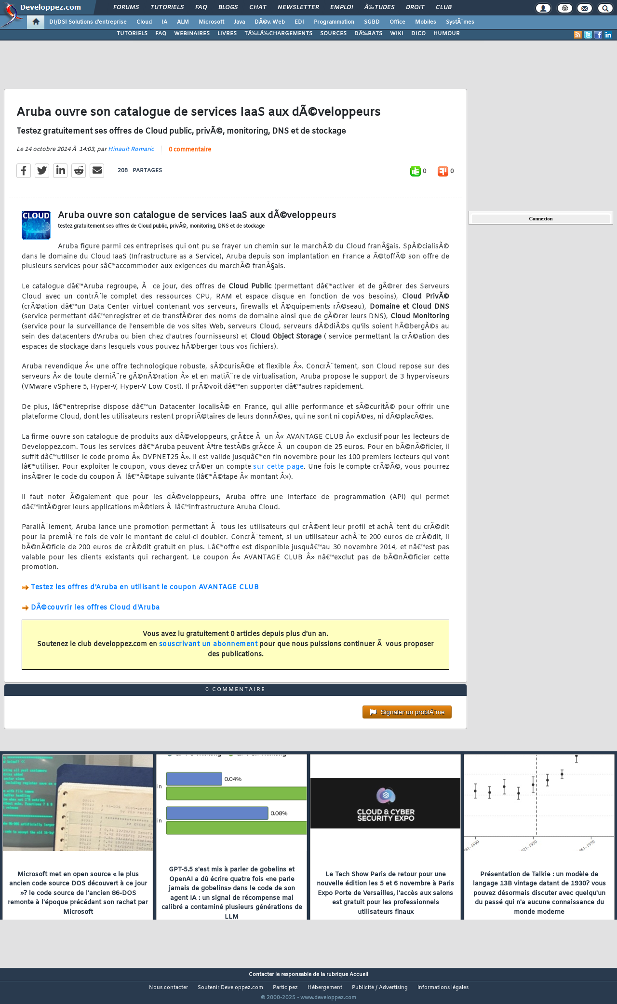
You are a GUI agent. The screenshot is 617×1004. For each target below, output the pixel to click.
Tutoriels (167, 8)
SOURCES (333, 33)
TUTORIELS (132, 33)
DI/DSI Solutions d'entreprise (88, 22)
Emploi (341, 8)
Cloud (144, 22)
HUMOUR (446, 33)
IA (164, 22)
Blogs (228, 8)
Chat (257, 8)
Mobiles (425, 22)
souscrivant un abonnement (208, 650)
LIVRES (227, 33)
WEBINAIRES (192, 33)
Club (443, 8)
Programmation (334, 22)
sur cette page (278, 473)
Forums (126, 8)
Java (239, 22)
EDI (299, 22)
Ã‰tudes (379, 8)
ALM (183, 22)
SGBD (372, 22)
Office (397, 22)
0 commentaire (190, 156)
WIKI (396, 33)
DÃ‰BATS (368, 33)
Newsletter (298, 8)
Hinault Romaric (131, 155)
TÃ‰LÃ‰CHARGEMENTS (278, 33)
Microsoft (211, 22)
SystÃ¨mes (460, 22)
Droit (415, 8)
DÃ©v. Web (270, 22)
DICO (418, 33)
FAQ (201, 8)
